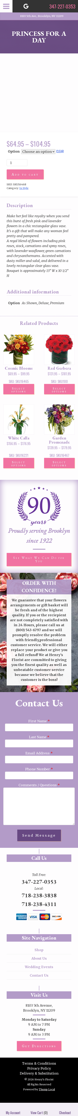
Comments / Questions (39, 785)
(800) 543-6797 (28, 630)
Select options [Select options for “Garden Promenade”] (59, 463)
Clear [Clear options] (60, 151)
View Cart (37, 1109)
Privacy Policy (39, 1068)
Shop (39, 950)
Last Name (39, 737)
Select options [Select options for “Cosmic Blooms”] (18, 390)
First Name (39, 721)
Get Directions (39, 1046)
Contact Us (39, 975)
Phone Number (39, 769)
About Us (39, 958)
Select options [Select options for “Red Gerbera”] (59, 390)
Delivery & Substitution (39, 1073)
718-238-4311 (39, 904)
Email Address (39, 753)
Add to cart (25, 174)
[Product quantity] (17, 162)
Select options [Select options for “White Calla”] (18, 463)
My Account (13, 1109)
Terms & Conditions (39, 1063)
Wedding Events (39, 967)
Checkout (65, 1109)
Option (14, 151)
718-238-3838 (39, 895)
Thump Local (47, 1089)
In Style (23, 188)
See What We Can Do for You (39, 559)
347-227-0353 (39, 881)
